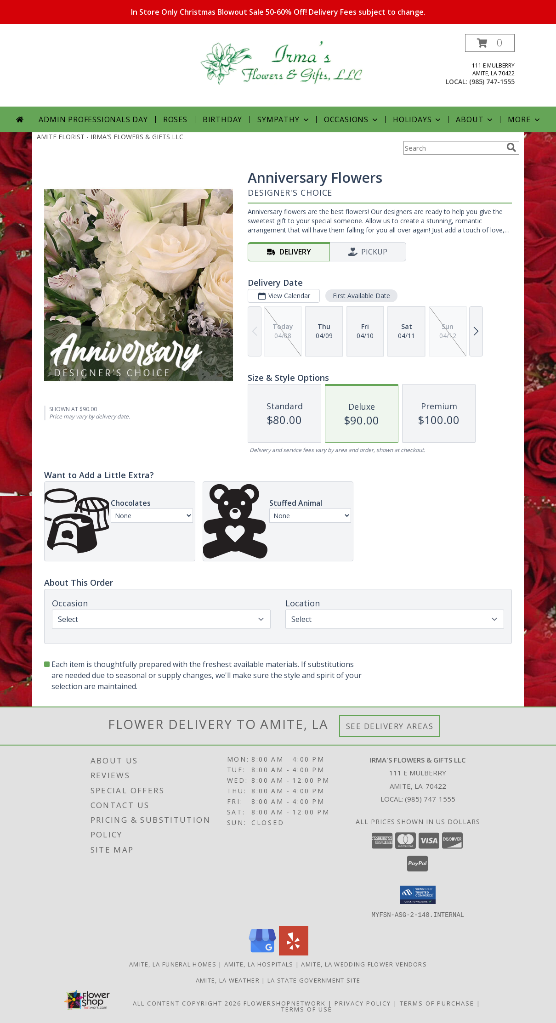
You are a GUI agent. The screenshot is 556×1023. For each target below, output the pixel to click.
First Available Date (361, 295)
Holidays (418, 119)
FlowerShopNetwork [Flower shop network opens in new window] (285, 1003)
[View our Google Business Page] (262, 952)
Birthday (222, 119)
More (524, 119)
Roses (175, 119)
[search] (511, 147)
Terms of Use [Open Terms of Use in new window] (306, 1009)
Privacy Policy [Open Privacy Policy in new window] (363, 1003)
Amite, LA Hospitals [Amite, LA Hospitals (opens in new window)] (259, 964)
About (475, 119)
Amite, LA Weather (228, 980)
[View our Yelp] (293, 952)
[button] (490, 43)
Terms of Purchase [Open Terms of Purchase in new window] (437, 1003)
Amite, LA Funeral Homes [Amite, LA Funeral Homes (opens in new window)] (172, 964)
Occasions (352, 119)
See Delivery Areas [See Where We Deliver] (390, 726)
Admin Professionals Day (93, 119)
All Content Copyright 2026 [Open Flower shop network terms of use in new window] (187, 1003)
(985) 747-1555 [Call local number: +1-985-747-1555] (492, 81)
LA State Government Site (313, 980)
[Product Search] (453, 147)
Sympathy (283, 119)
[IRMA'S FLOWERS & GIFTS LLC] (281, 61)
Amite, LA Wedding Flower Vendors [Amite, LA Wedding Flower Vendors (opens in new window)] (364, 964)
